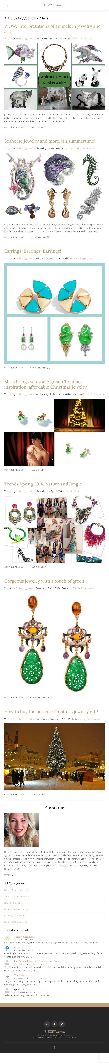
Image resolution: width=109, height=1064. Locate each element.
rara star (19, 947)
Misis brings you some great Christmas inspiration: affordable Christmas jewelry (45, 384)
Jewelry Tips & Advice (90, 719)
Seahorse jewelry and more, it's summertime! (49, 141)
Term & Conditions (70, 1037)
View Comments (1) (40, 698)
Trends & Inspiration (81, 38)
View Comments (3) (40, 368)
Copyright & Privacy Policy (54, 1037)
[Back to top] (54, 1047)
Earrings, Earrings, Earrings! (32, 251)
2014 (76, 491)
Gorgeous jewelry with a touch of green (44, 581)
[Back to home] (54, 5)
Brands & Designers (93, 394)
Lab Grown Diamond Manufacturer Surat (37, 961)
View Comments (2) (40, 237)
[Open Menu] (5, 5)
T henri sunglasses (24, 936)
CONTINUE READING (14, 127)
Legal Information (38, 1037)
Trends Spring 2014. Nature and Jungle (43, 484)
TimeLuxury (21, 975)
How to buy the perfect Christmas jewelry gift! (51, 711)
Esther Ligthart (24, 38)
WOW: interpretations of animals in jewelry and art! (52, 28)
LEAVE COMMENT (38, 127)
